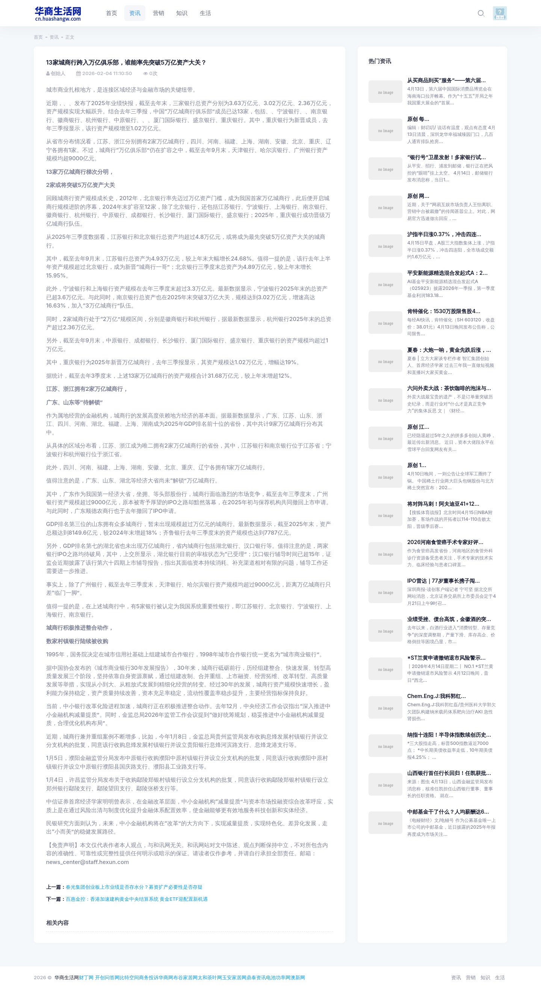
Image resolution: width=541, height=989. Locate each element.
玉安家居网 (234, 977)
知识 (485, 977)
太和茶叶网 (210, 977)
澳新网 (297, 977)
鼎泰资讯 (256, 977)
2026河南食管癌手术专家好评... (445, 542)
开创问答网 (107, 977)
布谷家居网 (185, 977)
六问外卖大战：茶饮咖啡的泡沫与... (449, 388)
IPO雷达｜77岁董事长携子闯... (443, 580)
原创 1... (416, 465)
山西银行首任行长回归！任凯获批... (449, 773)
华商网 (166, 977)
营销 (471, 977)
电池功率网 (278, 977)
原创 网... (418, 196)
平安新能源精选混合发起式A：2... (447, 273)
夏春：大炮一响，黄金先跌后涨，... (449, 350)
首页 (38, 37)
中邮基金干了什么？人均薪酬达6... (448, 811)
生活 (500, 977)
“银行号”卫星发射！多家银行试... (446, 157)
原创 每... (418, 119)
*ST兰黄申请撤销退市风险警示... (446, 657)
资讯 (54, 37)
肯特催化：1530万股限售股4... (444, 311)
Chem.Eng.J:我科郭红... (436, 696)
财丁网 (86, 977)
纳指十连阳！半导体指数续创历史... (449, 734)
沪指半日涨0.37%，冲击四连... (444, 234)
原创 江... (418, 427)
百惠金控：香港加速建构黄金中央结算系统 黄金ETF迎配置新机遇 (137, 899)
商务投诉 (149, 977)
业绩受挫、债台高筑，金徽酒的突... (449, 619)
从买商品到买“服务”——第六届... (446, 80)
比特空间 (129, 977)
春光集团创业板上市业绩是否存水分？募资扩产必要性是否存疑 (134, 887)
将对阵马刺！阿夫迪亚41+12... (443, 504)
